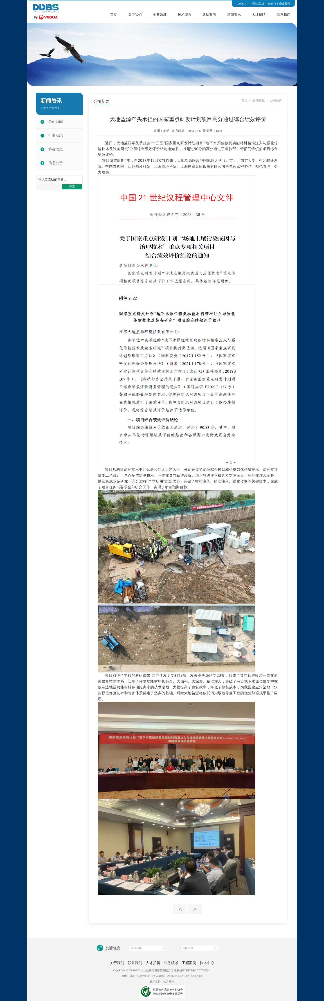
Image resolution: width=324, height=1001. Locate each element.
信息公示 (55, 163)
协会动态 (55, 149)
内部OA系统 (257, 3)
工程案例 (189, 963)
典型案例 (209, 14)
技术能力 (184, 14)
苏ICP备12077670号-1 (198, 970)
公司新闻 (55, 122)
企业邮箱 (284, 3)
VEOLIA (241, 3)
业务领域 (159, 14)
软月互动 (168, 981)
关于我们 (135, 14)
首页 (113, 14)
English (272, 3)
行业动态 (55, 135)
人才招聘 (259, 14)
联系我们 (283, 14)
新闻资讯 (234, 14)
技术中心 (207, 963)
